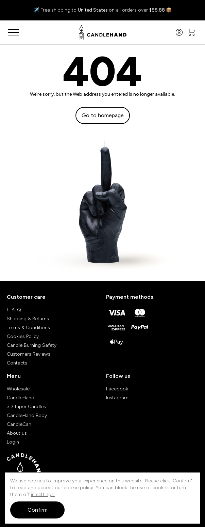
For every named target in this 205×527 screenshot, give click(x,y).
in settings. (43, 494)
